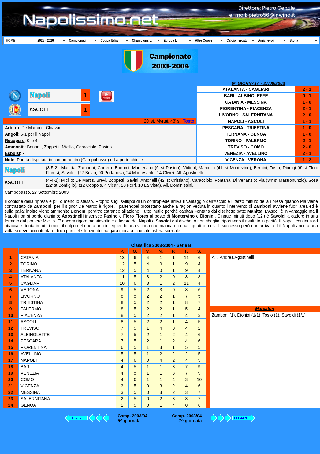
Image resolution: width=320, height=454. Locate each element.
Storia (294, 40)
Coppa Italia (109, 40)
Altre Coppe (204, 40)
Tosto (188, 121)
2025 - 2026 (46, 40)
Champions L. (142, 40)
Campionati (77, 40)
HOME (10, 40)
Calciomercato (237, 40)
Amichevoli (266, 40)
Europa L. (171, 40)
